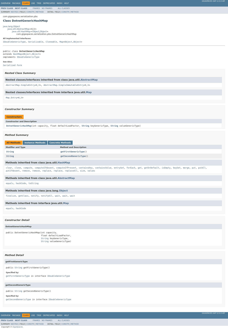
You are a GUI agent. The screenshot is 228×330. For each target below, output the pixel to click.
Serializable (35, 42)
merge (186, 168)
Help (66, 3)
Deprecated (49, 3)
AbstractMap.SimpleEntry (20, 85)
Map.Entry (11, 97)
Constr (30, 12)
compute (27, 168)
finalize (11, 196)
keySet (177, 168)
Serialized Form (12, 65)
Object (35, 31)
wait (57, 196)
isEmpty (166, 168)
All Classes (64, 8)
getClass (23, 196)
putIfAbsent (13, 171)
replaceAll (71, 171)
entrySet (119, 168)
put (194, 168)
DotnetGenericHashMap (18, 126)
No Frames (47, 8)
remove (26, 171)
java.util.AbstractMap (18, 29)
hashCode (21, 183)
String (85, 126)
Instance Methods (34, 142)
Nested (14, 12)
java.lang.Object (11, 26)
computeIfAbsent (44, 168)
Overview (5, 3)
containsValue (103, 168)
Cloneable (51, 42)
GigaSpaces (17, 327)
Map (61, 42)
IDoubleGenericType (14, 42)
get (140, 168)
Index (59, 3)
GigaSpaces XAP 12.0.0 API (213, 1)
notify (35, 196)
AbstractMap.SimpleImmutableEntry (64, 85)
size (82, 171)
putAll (202, 168)
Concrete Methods (60, 142)
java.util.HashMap (21, 31)
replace (46, 171)
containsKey (86, 168)
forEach (130, 168)
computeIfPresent (66, 168)
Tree (39, 3)
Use (33, 3)
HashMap (17, 54)
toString (33, 183)
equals (9, 183)
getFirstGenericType (72, 151)
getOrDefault (151, 168)
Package (16, 3)
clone (18, 168)
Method (40, 12)
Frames (36, 8)
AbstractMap (89, 79)
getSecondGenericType (73, 156)
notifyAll (46, 196)
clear (9, 168)
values (91, 171)
